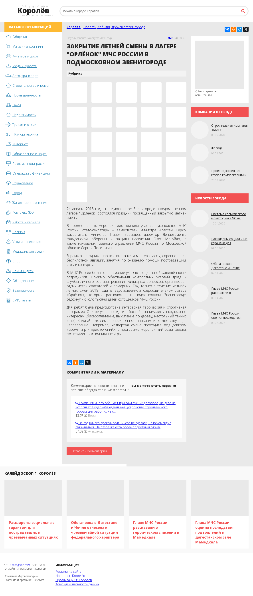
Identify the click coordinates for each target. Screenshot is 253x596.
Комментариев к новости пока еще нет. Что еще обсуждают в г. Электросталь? (123, 388)
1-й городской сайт (18, 565)
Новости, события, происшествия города (114, 27)
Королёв (74, 27)
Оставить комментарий (89, 451)
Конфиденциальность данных (77, 584)
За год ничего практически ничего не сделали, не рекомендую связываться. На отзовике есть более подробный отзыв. (123, 425)
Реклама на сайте (68, 571)
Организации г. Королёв (73, 580)
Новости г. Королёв (70, 576)
